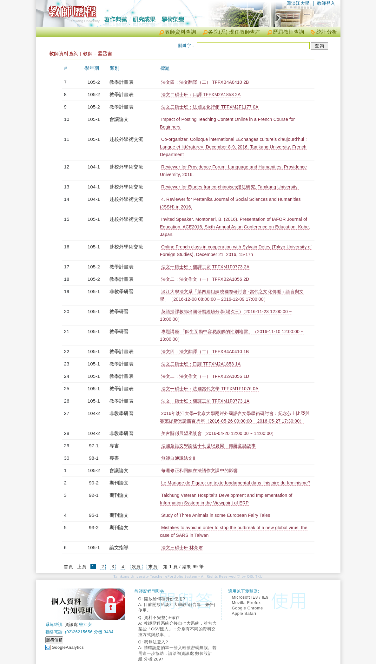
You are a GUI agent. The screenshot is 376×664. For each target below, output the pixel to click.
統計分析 (326, 32)
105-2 (94, 82)
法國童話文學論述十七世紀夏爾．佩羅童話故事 (208, 445)
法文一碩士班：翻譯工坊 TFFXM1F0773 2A (205, 266)
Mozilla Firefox (246, 602)
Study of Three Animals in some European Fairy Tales (215, 515)
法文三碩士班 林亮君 (182, 547)
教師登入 (326, 3)
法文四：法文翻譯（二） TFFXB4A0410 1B (205, 351)
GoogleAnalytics (68, 647)
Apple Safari (244, 613)
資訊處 (71, 624)
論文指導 (119, 547)
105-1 (94, 119)
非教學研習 (121, 291)
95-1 (94, 515)
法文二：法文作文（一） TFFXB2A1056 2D (205, 279)
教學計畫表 (121, 82)
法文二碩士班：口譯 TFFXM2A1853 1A (201, 363)
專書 (114, 445)
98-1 (94, 458)
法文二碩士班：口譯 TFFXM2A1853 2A (201, 94)
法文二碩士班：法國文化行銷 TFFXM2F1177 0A (210, 106)
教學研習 (119, 311)
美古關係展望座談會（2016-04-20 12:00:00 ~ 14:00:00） (218, 433)
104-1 (94, 166)
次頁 (136, 566)
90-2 (94, 482)
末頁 (152, 566)
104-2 (94, 413)
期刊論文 (119, 482)
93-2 (94, 527)
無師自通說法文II (178, 458)
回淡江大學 (298, 3)
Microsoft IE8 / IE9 (250, 597)
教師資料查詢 (180, 32)
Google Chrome (247, 608)
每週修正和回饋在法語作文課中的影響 (199, 470)
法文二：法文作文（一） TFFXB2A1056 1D (205, 376)
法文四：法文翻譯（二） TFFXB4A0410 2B (205, 82)
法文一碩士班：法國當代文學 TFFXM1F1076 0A (210, 388)
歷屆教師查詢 (288, 32)
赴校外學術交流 (126, 139)
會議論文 (119, 119)
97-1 (94, 445)
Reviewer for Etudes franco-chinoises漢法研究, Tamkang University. (230, 186)
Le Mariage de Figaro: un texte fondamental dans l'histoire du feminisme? (235, 482)
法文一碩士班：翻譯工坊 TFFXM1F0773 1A (205, 401)
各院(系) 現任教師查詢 (234, 32)
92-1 (94, 495)
